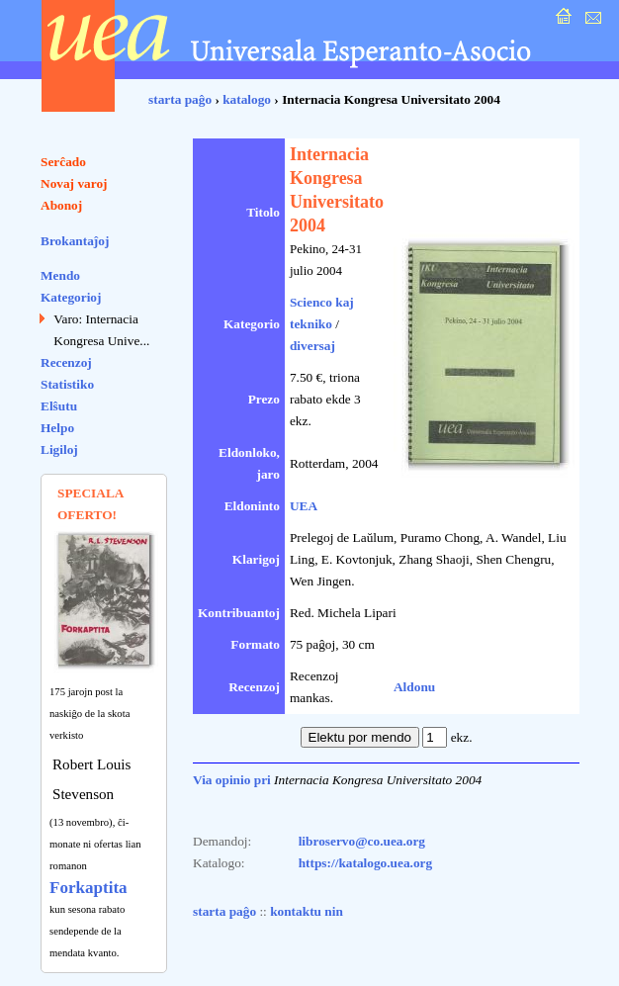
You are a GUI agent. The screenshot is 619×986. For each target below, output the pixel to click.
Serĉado (63, 161)
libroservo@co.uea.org (362, 841)
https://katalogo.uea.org (366, 862)
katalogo (246, 99)
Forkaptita (88, 887)
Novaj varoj (74, 183)
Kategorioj (71, 297)
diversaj (312, 345)
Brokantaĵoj (75, 240)
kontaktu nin (306, 911)
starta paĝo (180, 99)
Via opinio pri (232, 779)
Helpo (57, 427)
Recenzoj (66, 362)
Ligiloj (59, 449)
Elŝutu (59, 406)
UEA (303, 505)
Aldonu (414, 686)
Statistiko (67, 384)
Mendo (60, 275)
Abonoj (61, 205)
